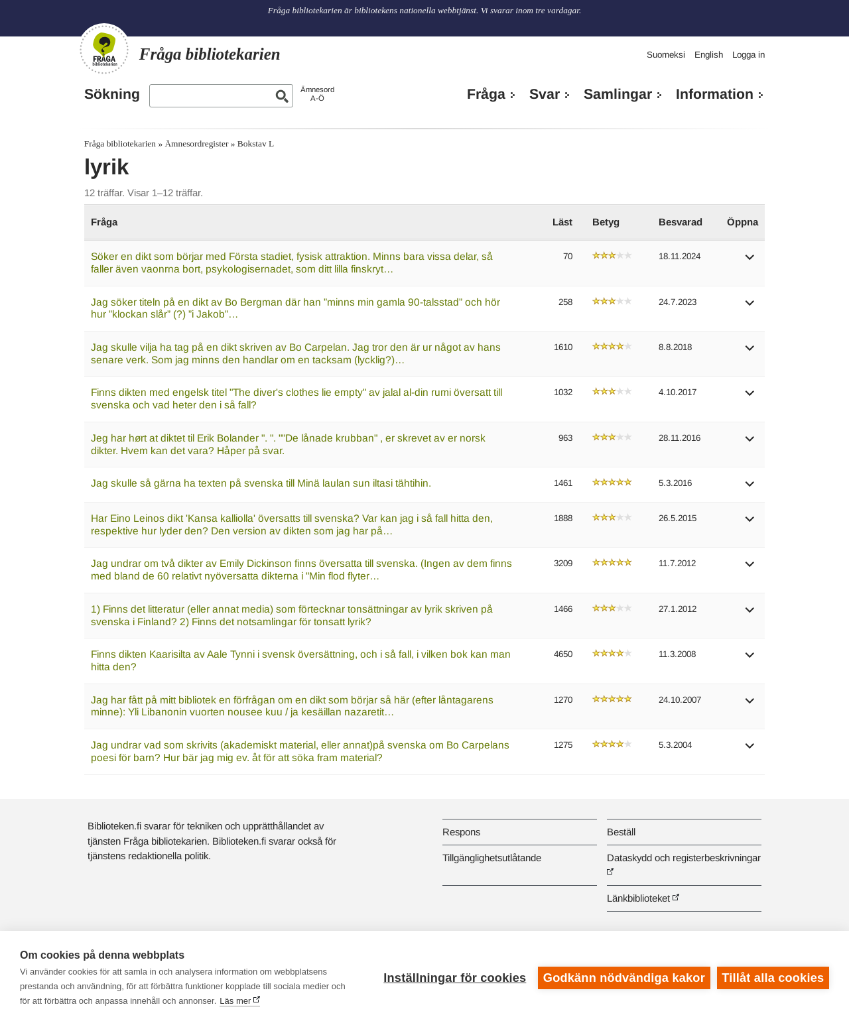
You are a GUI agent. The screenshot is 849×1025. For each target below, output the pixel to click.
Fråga (486, 94)
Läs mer (235, 1001)
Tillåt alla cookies (773, 978)
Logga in (748, 55)
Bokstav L (255, 144)
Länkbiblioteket (638, 898)
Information (714, 94)
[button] (750, 262)
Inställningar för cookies (454, 978)
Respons (461, 831)
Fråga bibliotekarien (120, 144)
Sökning (112, 94)
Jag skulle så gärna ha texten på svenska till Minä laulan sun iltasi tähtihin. (261, 483)
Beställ (621, 831)
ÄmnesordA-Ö (317, 94)
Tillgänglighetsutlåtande (491, 857)
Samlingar (618, 94)
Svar (544, 94)
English (708, 55)
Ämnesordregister (196, 144)
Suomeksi (666, 55)
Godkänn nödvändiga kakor (624, 978)
